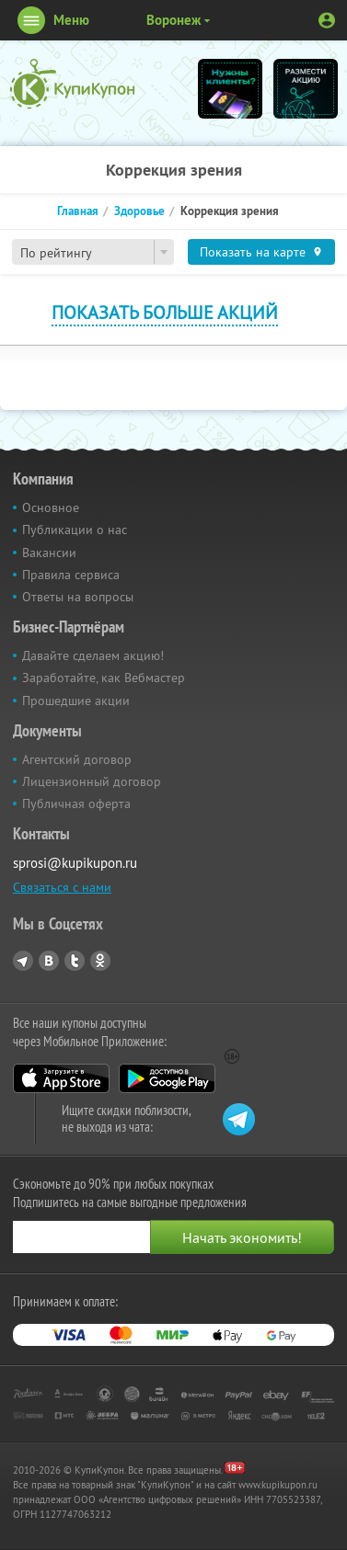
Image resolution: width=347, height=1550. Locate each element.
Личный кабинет (326, 20)
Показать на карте (253, 252)
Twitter (74, 961)
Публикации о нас (74, 529)
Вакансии (49, 552)
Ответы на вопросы (77, 596)
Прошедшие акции (76, 700)
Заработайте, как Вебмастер (103, 677)
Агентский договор (77, 759)
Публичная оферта (76, 803)
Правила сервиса (71, 574)
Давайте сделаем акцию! (93, 655)
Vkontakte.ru (49, 961)
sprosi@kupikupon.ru (75, 863)
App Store (61, 1078)
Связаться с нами (62, 887)
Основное (50, 507)
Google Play (167, 1078)
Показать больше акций (165, 312)
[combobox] (93, 252)
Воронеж (173, 19)
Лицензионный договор (91, 781)
